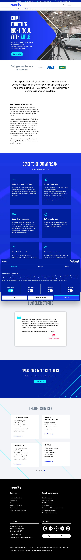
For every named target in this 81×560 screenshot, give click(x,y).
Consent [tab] (14, 266)
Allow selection (40, 297)
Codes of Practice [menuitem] (65, 546)
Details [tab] (40, 266)
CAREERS (29, 1)
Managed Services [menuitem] (16, 497)
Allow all (66, 297)
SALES (44, 1)
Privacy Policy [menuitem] (40, 546)
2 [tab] (39, 470)
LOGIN (18, 1)
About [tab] (67, 266)
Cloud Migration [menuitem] (47, 497)
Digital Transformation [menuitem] (49, 512)
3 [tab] (42, 470)
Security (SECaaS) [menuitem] (16, 505)
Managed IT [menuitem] (14, 500)
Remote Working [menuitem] (47, 500)
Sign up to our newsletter (56, 535)
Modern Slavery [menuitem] (52, 546)
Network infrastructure (32, 9)
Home (12, 9)
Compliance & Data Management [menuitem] (53, 507)
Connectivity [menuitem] (14, 507)
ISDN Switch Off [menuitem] (47, 505)
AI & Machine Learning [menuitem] (49, 510)
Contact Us (17, 54)
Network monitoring (49, 9)
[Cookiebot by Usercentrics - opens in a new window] (71, 261)
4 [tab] (44, 470)
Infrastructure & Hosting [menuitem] (18, 510)
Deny (14, 297)
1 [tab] (36, 470)
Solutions (20, 9)
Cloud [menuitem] (12, 502)
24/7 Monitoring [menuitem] (47, 502)
